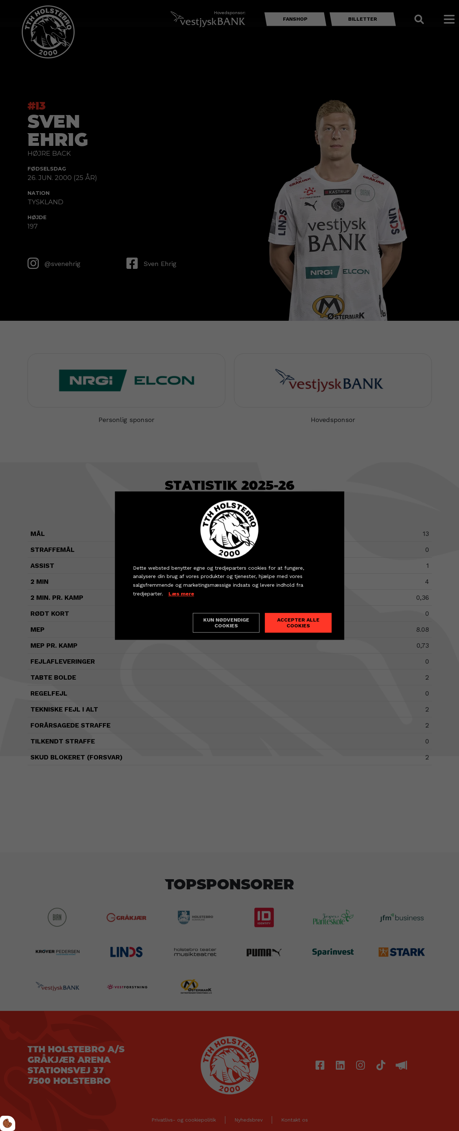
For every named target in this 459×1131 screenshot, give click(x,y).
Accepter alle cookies (298, 622)
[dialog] (230, 565)
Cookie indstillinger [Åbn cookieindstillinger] (158, 622)
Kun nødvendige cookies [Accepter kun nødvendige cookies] (226, 622)
